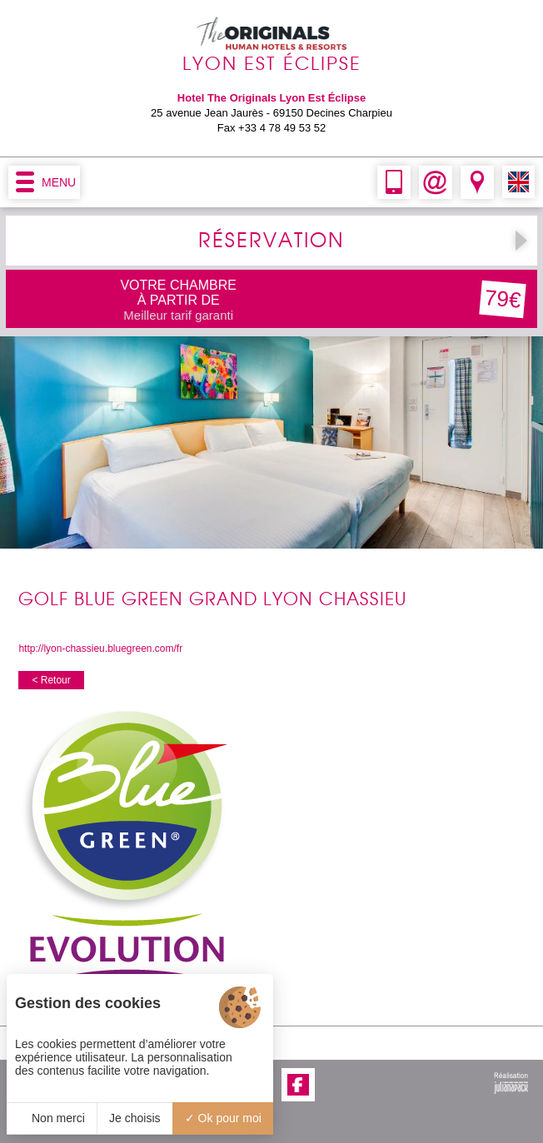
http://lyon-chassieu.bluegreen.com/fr (100, 648)
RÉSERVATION (271, 240)
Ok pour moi (223, 1118)
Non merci (51, 1118)
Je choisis (134, 1118)
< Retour (51, 680)
